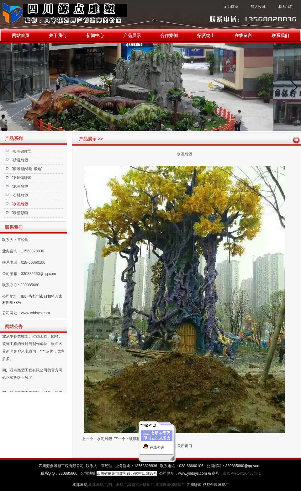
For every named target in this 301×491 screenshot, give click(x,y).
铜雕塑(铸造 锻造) (28, 169)
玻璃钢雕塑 (22, 151)
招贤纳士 (206, 35)
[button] (7, 87)
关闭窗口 (184, 446)
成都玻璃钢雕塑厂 (170, 485)
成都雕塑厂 (97, 485)
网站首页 (20, 35)
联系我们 (280, 35)
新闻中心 (95, 35)
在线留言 (243, 35)
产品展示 (132, 35)
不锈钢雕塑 (22, 177)
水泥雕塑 (104, 439)
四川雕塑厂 (117, 485)
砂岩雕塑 (20, 160)
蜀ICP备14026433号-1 (242, 473)
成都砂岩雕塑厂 (141, 485)
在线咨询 (157, 445)
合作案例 (169, 35)
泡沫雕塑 (20, 186)
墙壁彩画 (20, 213)
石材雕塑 (20, 195)
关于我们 (57, 35)
